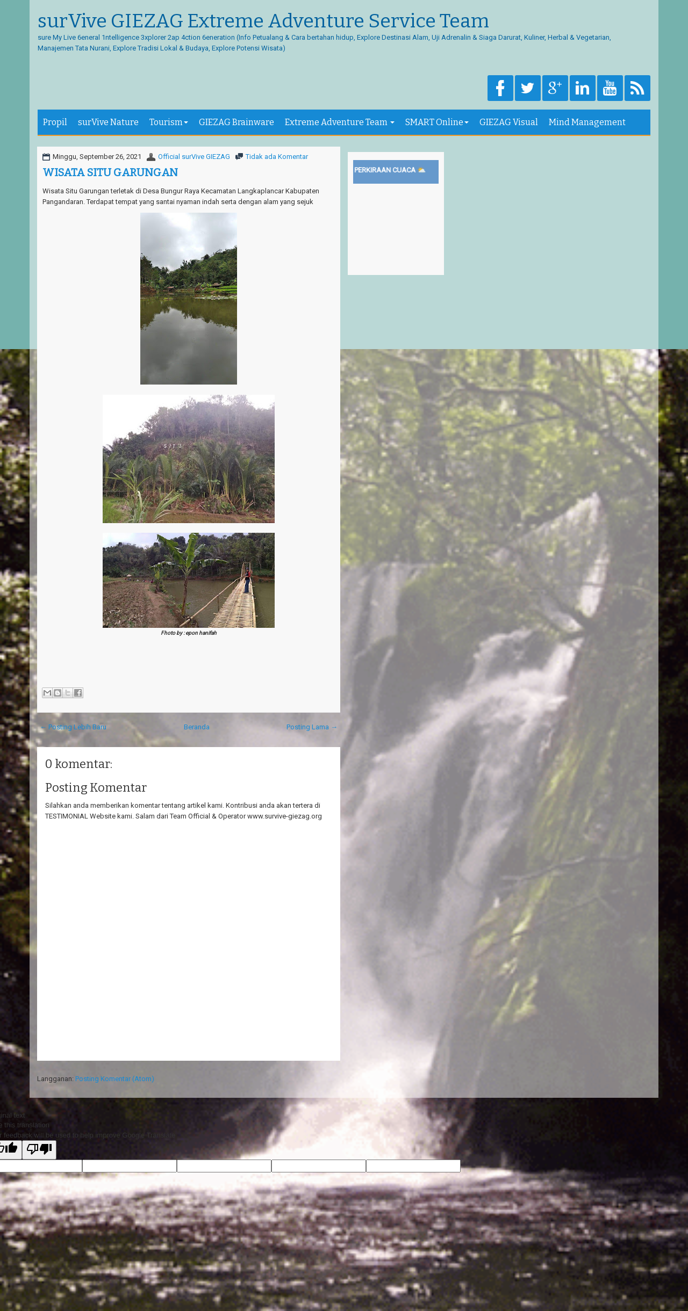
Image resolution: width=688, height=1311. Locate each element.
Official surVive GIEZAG (194, 157)
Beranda (197, 727)
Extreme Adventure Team (340, 122)
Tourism (168, 122)
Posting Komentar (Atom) (114, 1079)
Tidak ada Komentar (277, 157)
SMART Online (437, 122)
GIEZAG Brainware (236, 122)
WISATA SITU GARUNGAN (110, 172)
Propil (55, 122)
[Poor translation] (39, 1150)
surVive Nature (108, 122)
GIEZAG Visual (508, 122)
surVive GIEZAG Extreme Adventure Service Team (263, 21)
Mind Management (587, 122)
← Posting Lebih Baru (73, 727)
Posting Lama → (312, 727)
